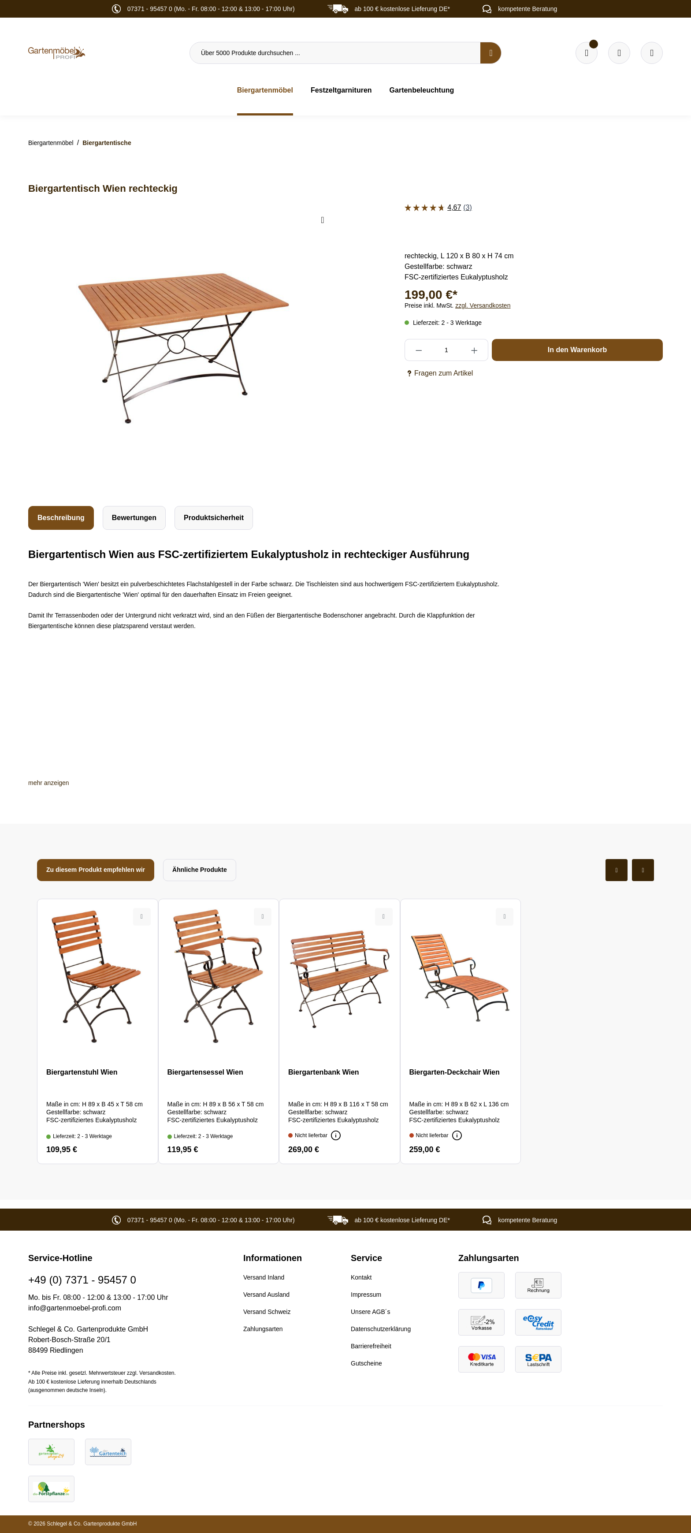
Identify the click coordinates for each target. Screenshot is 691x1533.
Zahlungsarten (263, 1328)
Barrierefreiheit (371, 1346)
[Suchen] (491, 53)
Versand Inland (263, 1277)
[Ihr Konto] (652, 53)
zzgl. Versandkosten (482, 305)
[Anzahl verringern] (418, 350)
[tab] (61, 517)
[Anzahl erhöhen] (474, 350)
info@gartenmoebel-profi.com (74, 1308)
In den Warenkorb (577, 349)
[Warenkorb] (619, 53)
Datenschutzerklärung (381, 1328)
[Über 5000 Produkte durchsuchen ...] (335, 53)
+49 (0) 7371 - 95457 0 (82, 1280)
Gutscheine (366, 1363)
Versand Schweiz (266, 1311)
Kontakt (361, 1277)
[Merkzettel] (587, 53)
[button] (48, 782)
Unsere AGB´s (370, 1311)
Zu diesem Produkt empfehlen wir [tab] (95, 869)
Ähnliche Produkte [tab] (199, 869)
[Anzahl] (446, 350)
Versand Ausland (266, 1294)
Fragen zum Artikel (439, 373)
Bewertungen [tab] (134, 517)
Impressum (366, 1294)
